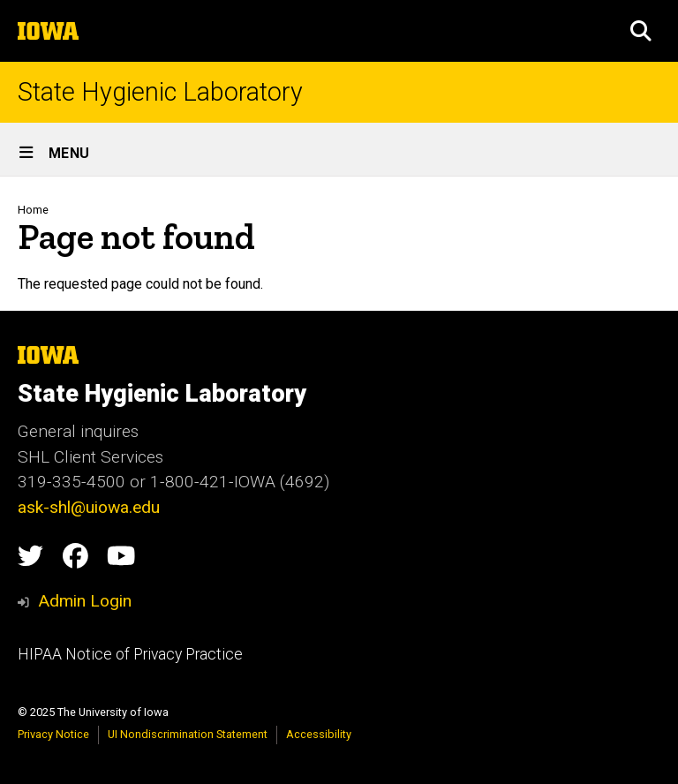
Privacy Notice (53, 734)
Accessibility (318, 734)
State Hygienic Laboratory (160, 92)
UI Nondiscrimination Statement (187, 734)
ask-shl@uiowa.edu (89, 507)
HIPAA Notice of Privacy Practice (130, 654)
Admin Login (85, 601)
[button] (641, 31)
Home (33, 209)
